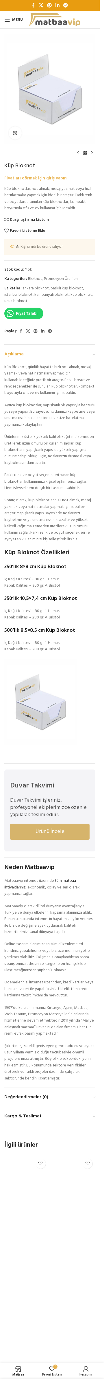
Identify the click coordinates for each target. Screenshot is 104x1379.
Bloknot (35, 279)
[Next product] (91, 153)
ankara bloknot (36, 288)
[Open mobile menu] (13, 19)
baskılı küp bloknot (67, 288)
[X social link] (41, 5)
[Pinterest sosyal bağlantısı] (49, 5)
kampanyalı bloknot (51, 294)
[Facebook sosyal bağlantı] (33, 5)
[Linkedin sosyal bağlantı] (58, 5)
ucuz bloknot (15, 301)
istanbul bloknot (18, 294)
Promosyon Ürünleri (61, 279)
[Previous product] (78, 153)
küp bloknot (81, 294)
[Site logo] (54, 19)
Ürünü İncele (50, 831)
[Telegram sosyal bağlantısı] (66, 5)
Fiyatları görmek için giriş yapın (35, 178)
